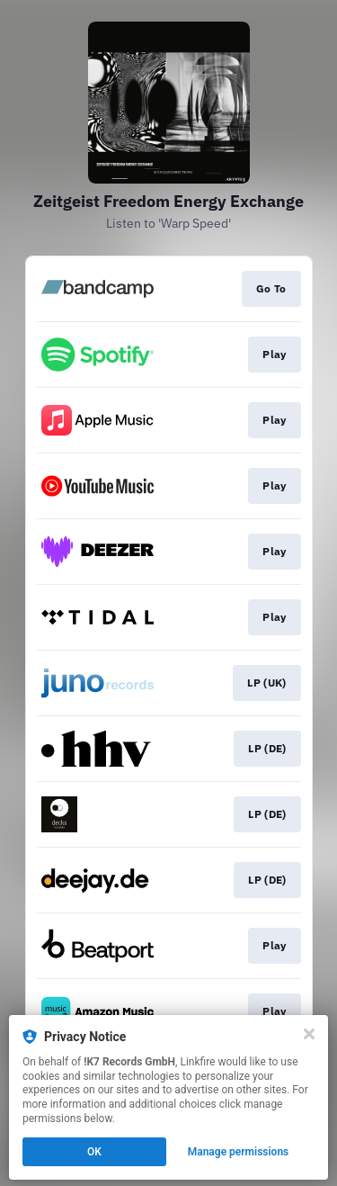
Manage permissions (238, 1152)
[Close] (309, 1034)
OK (94, 1152)
